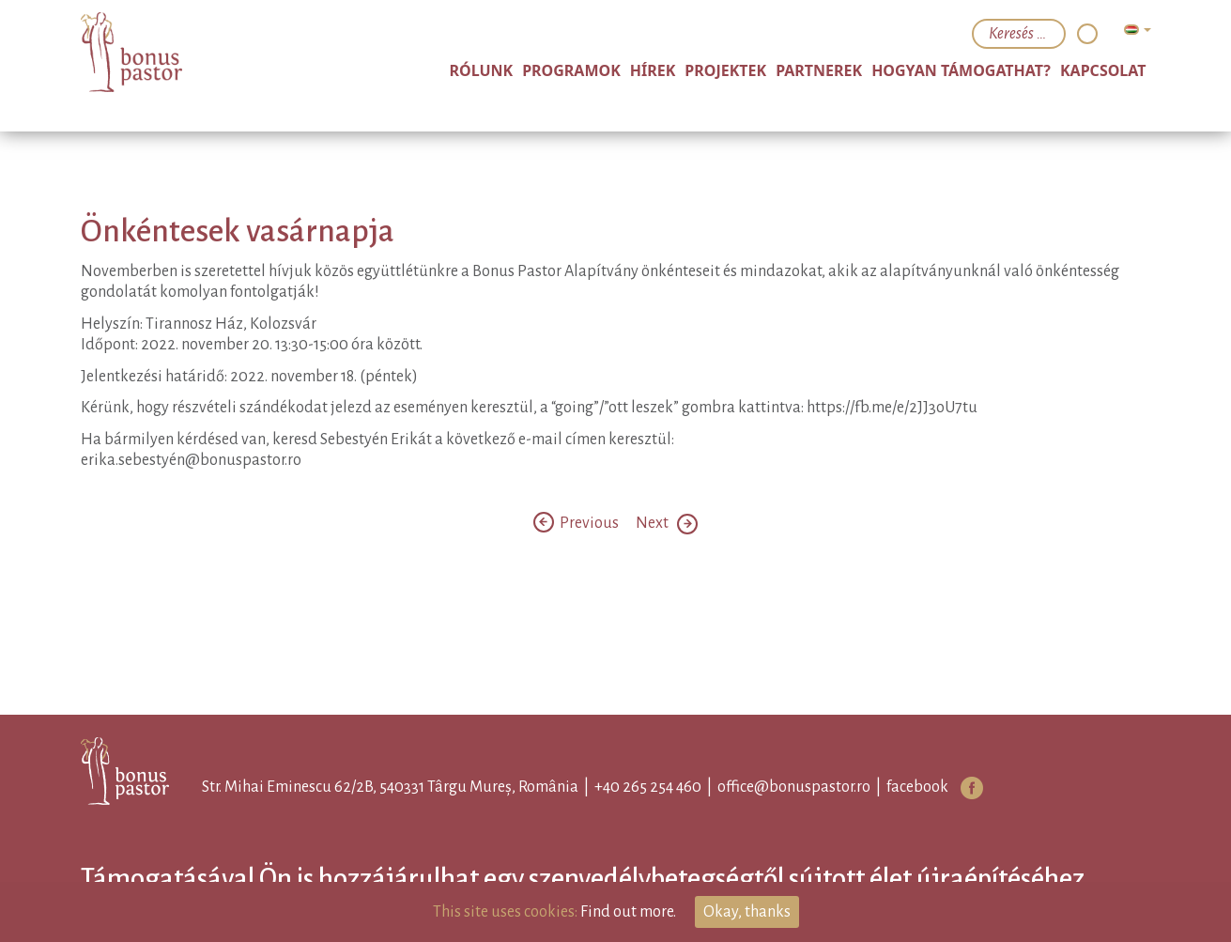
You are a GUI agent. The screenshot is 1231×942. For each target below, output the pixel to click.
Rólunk (482, 70)
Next (667, 523)
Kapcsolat (1103, 70)
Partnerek (819, 70)
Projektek (725, 70)
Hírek (653, 70)
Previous (577, 523)
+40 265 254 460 (647, 787)
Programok (571, 70)
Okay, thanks (747, 911)
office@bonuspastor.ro (793, 787)
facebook (917, 787)
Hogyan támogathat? (961, 70)
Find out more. (628, 911)
